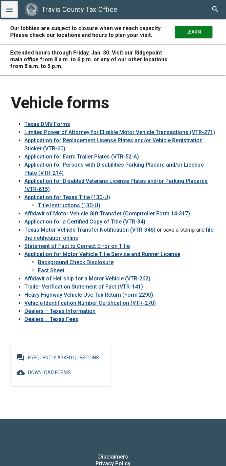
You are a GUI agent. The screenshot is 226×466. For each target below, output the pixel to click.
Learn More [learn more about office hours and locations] (193, 32)
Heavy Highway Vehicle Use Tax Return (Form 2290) (88, 295)
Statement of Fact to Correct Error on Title (77, 246)
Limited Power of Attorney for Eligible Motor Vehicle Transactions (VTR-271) (119, 132)
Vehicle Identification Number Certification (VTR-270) (90, 303)
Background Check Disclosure (76, 262)
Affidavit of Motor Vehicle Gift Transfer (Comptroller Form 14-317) (107, 213)
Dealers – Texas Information (60, 311)
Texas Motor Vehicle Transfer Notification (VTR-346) (90, 230)
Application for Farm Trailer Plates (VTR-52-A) (81, 156)
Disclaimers (113, 456)
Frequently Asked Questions (58, 358)
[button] (9, 9)
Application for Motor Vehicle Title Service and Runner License (102, 254)
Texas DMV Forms (47, 124)
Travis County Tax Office (71, 9)
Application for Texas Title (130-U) (67, 197)
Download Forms (44, 372)
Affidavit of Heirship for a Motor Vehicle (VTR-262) (87, 278)
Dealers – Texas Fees (51, 319)
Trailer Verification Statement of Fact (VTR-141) (83, 286)
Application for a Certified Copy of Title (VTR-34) (84, 221)
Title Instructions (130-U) (69, 205)
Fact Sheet (51, 270)
